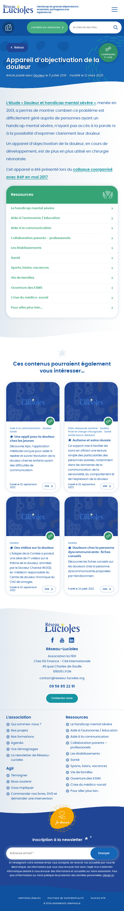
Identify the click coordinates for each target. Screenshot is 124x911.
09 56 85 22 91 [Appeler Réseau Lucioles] (62, 686)
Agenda (17, 743)
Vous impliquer (22, 787)
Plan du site (98, 898)
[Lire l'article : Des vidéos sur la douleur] (33, 546)
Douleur (39, 75)
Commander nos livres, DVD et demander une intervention (34, 796)
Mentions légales (29, 898)
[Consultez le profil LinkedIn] (71, 640)
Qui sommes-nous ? (26, 724)
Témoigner (19, 775)
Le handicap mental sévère (32, 208)
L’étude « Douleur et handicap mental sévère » (51, 103)
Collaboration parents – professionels (40, 238)
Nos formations (22, 736)
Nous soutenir (21, 781)
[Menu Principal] (114, 9)
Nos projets (19, 730)
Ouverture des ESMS (26, 287)
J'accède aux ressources (45, 27)
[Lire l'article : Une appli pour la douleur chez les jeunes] (33, 437)
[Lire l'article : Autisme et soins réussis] (91, 437)
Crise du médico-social (29, 297)
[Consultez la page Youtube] (62, 640)
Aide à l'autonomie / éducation (35, 218)
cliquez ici (108, 875)
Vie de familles (22, 277)
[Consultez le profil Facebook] (52, 640)
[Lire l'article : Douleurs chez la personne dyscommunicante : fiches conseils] (91, 546)
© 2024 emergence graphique (62, 903)
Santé (15, 258)
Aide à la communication (31, 228)
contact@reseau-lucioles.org (62, 678)
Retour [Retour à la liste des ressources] (19, 47)
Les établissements (26, 248)
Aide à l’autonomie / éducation (94, 730)
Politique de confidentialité (66, 898)
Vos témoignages (24, 749)
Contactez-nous (62, 698)
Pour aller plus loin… (26, 307)
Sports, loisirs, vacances (30, 267)
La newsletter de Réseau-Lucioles (30, 758)
